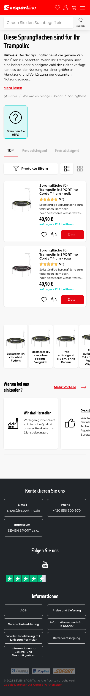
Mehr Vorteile (70, 387)
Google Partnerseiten (48, 684)
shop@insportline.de (23, 508)
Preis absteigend (67, 150)
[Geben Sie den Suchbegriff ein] (39, 22)
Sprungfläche (77, 96)
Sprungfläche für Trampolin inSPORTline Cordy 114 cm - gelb (58, 189)
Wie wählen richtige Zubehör (43, 96)
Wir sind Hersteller (37, 413)
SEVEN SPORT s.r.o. (23, 528)
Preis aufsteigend (34, 150)
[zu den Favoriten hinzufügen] (44, 234)
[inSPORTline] (20, 7)
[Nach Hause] (5, 96)
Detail (72, 235)
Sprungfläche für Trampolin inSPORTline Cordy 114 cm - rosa (58, 254)
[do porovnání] (54, 234)
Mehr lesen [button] (13, 88)
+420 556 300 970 (66, 508)
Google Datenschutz (18, 684)
